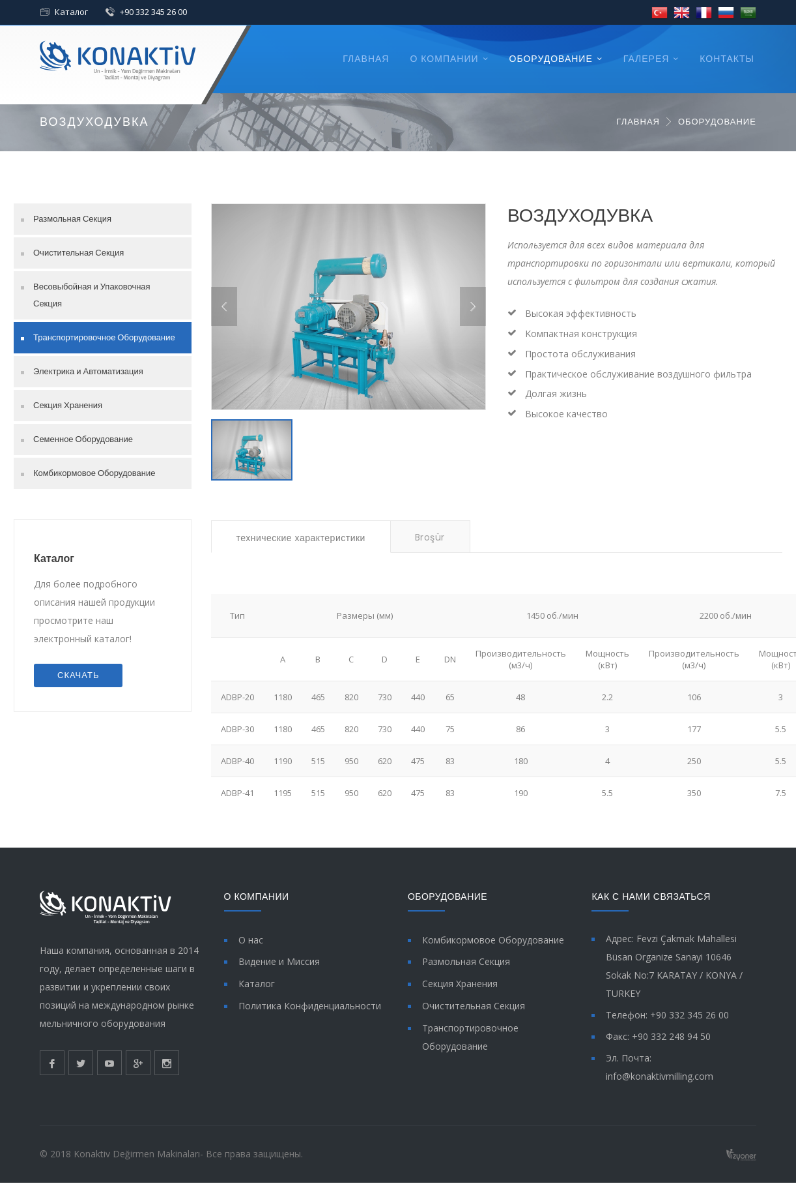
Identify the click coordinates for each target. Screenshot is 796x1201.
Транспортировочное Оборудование (104, 337)
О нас (250, 940)
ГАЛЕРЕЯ (646, 58)
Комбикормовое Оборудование (94, 473)
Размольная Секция (72, 219)
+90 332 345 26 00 (153, 12)
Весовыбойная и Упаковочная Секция (91, 295)
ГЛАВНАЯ (366, 58)
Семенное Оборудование (83, 439)
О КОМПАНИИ (444, 58)
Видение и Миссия (279, 961)
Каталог (71, 12)
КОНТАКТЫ (727, 58)
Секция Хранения (67, 405)
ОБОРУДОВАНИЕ (551, 58)
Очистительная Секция (78, 252)
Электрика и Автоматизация (88, 371)
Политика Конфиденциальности (309, 1006)
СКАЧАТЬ (78, 675)
